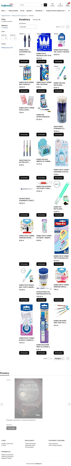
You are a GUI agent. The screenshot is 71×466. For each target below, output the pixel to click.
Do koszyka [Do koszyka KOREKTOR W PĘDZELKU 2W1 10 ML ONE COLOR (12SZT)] (41, 61)
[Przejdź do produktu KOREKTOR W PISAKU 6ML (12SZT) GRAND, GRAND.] (27, 275)
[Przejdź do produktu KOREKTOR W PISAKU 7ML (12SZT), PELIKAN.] (62, 40)
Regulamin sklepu (6, 458)
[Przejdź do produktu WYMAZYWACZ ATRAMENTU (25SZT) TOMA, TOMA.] (27, 189)
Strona (57, 26)
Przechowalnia (29, 447)
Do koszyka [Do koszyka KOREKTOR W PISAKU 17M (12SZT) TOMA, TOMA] (41, 215)
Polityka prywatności (7, 454)
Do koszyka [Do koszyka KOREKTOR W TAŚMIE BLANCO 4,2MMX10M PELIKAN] (24, 353)
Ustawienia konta (30, 445)
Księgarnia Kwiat (5, 15)
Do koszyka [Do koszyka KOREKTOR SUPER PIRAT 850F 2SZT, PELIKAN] (58, 353)
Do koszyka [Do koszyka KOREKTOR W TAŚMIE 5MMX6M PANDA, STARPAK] (24, 264)
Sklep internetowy (33, 463)
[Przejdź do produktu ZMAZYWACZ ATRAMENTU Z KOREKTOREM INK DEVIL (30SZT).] (62, 109)
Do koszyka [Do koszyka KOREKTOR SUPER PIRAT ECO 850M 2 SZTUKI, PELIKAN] (41, 353)
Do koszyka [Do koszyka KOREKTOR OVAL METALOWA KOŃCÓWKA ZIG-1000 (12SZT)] (58, 91)
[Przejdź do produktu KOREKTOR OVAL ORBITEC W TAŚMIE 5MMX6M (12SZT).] (44, 148)
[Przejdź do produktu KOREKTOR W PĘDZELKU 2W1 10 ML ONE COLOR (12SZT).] (44, 42)
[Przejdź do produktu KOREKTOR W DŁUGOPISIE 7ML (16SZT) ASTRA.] (27, 40)
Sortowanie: (22, 23)
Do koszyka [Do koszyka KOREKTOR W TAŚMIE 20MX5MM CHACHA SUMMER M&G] (58, 177)
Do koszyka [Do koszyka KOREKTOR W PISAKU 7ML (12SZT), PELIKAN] (58, 61)
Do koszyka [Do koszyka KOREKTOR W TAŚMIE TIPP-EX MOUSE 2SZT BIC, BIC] (58, 264)
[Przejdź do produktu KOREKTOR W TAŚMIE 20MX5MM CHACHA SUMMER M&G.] (62, 153)
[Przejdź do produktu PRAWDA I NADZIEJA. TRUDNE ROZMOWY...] (28, 398)
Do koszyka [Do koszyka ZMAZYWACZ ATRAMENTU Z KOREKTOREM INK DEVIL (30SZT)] (58, 134)
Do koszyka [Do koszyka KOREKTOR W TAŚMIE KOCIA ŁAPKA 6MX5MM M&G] (24, 134)
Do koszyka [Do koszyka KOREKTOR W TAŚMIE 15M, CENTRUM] (41, 91)
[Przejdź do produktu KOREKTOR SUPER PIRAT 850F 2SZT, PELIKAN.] (62, 311)
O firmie (3, 445)
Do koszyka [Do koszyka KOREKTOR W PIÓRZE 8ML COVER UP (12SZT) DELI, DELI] (24, 91)
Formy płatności (53, 443)
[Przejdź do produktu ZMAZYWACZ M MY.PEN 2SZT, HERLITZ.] (27, 148)
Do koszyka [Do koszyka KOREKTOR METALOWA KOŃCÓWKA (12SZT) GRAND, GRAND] (58, 215)
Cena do (12, 35)
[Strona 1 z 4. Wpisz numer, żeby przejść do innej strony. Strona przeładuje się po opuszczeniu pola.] (61, 27)
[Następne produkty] (59, 358)
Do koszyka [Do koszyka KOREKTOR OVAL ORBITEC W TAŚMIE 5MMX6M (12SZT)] (41, 177)
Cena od (3, 35)
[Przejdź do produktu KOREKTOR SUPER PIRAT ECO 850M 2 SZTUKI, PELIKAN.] (44, 323)
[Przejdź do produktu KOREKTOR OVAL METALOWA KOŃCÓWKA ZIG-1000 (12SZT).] (62, 73)
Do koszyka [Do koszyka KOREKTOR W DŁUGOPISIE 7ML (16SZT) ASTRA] (24, 61)
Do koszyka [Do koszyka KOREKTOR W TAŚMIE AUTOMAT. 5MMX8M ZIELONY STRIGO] (41, 264)
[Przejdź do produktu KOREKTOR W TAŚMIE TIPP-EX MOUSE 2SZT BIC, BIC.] (62, 236)
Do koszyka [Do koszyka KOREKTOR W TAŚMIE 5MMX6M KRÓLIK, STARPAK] (58, 300)
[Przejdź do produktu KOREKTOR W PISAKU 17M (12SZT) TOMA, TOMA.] (44, 183)
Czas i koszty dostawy (55, 445)
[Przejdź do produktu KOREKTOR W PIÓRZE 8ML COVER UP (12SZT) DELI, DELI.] (27, 73)
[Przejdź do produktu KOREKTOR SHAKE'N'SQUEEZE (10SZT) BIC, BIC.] (44, 103)
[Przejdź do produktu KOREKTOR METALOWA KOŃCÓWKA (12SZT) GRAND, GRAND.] (62, 193)
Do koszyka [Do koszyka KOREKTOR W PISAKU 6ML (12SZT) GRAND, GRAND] (24, 300)
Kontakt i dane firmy (7, 443)
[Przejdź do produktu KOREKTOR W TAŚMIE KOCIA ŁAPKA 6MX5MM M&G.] (27, 100)
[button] (45, 4)
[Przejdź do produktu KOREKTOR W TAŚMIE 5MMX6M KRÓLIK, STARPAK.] (62, 275)
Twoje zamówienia (30, 443)
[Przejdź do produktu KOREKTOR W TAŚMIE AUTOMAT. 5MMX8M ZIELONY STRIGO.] (44, 226)
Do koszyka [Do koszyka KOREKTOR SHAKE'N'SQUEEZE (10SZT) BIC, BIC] (41, 134)
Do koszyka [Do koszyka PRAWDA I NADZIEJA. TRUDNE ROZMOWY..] (11, 428)
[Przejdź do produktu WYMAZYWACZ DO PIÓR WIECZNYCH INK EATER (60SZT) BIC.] (44, 278)
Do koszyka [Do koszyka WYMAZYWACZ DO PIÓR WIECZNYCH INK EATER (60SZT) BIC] (41, 300)
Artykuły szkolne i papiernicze (19, 15)
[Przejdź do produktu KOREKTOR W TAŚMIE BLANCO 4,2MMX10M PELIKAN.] (27, 319)
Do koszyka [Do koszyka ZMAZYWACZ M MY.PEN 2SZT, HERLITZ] (24, 177)
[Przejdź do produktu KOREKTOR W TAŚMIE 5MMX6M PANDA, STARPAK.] (27, 226)
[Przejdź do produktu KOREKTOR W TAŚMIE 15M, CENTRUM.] (44, 73)
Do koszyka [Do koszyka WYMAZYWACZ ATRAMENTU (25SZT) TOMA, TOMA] (24, 215)
